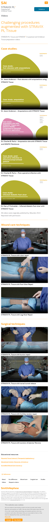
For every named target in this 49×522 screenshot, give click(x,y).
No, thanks (17, 520)
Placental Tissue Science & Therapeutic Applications (17, 458)
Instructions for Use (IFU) (15, 499)
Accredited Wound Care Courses (11, 465)
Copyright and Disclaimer (27, 491)
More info (8, 517)
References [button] (5, 474)
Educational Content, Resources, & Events (14, 462)
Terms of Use (19, 491)
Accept (9, 520)
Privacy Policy (36, 491)
